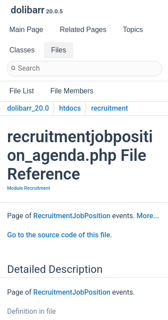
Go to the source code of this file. (59, 235)
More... (147, 216)
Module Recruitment (28, 188)
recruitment (109, 108)
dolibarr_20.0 (28, 108)
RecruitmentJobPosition (72, 216)
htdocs (70, 108)
